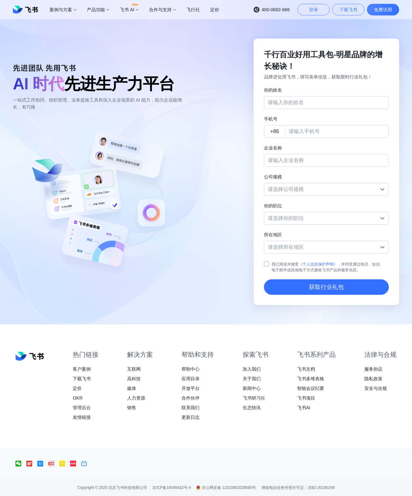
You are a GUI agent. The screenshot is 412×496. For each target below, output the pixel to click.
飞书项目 (306, 398)
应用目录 (191, 378)
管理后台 (82, 407)
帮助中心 (191, 369)
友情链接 (82, 417)
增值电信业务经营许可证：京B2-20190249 (298, 487)
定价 (77, 388)
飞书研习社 (254, 398)
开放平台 (191, 388)
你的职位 (273, 205)
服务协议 (373, 369)
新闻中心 (252, 388)
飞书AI (303, 407)
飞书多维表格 (310, 378)
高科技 (134, 378)
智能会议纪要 (310, 388)
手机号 (270, 119)
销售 (131, 407)
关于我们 (252, 378)
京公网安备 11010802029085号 (226, 487)
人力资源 (136, 398)
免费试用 (383, 9)
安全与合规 (375, 388)
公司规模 (273, 176)
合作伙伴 (191, 398)
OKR (77, 398)
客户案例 (82, 369)
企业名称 (273, 147)
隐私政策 (373, 378)
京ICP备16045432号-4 (171, 487)
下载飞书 (82, 378)
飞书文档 (306, 369)
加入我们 (252, 369)
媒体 (131, 388)
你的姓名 (273, 90)
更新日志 (191, 417)
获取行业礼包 (326, 287)
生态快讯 (252, 407)
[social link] (20, 463)
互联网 (134, 369)
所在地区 (273, 234)
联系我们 (191, 407)
